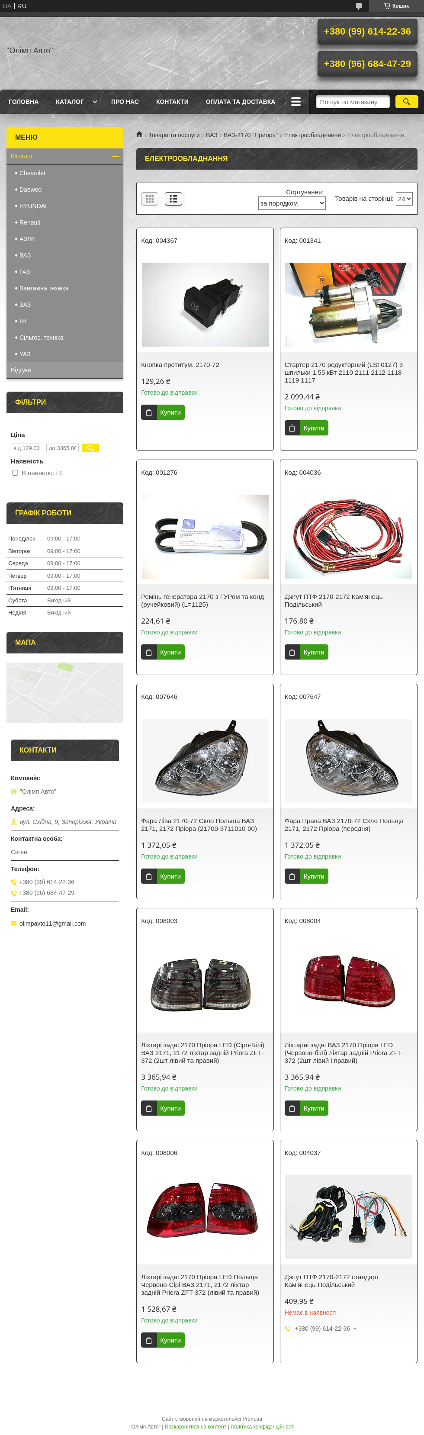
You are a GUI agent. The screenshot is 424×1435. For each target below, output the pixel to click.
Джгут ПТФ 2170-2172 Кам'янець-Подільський (335, 600)
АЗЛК (27, 238)
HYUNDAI (33, 206)
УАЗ (25, 354)
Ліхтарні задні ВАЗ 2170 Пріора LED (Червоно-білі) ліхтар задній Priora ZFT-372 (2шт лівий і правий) (344, 1052)
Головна (24, 101)
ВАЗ (212, 135)
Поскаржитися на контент (195, 1427)
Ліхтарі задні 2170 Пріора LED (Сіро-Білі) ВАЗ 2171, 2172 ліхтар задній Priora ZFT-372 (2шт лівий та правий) (202, 1052)
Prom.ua (252, 1419)
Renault (29, 222)
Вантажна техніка (43, 288)
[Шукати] (406, 101)
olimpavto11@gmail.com (52, 923)
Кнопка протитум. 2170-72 (180, 364)
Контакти (172, 101)
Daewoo (30, 189)
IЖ (23, 321)
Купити (170, 412)
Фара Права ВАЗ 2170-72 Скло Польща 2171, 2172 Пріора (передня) (344, 824)
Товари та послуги (173, 135)
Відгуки (21, 370)
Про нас (125, 101)
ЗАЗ (25, 304)
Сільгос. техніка (41, 337)
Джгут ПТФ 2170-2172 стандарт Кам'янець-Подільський (332, 1280)
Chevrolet (32, 173)
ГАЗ (24, 271)
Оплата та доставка (241, 101)
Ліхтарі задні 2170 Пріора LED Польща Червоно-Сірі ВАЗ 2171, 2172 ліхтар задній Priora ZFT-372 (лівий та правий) (200, 1284)
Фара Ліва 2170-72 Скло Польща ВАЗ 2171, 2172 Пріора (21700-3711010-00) (199, 824)
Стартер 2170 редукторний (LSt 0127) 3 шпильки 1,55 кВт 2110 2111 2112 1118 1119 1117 (344, 372)
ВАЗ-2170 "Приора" (251, 135)
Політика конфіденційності (263, 1427)
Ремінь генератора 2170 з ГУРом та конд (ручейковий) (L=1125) (202, 600)
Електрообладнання (312, 135)
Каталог (70, 101)
